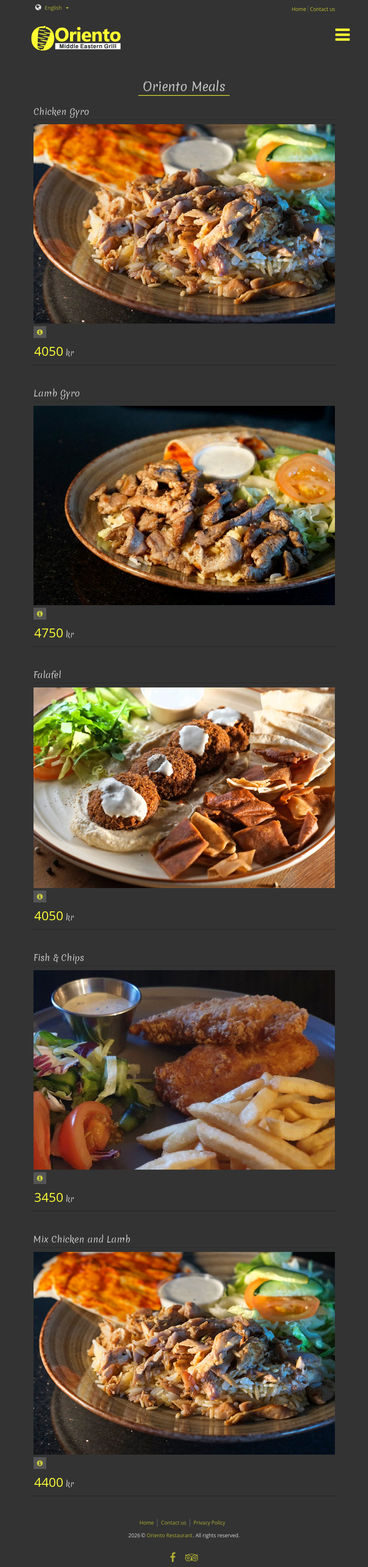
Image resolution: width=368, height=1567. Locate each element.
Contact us (322, 9)
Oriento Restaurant (169, 1535)
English (48, 7)
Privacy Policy (209, 1522)
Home (299, 9)
